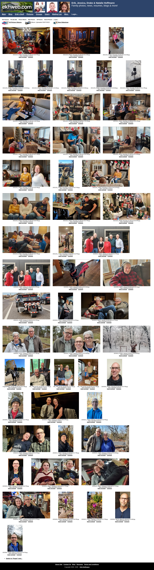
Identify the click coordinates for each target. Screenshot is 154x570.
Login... (75, 14)
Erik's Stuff (19, 14)
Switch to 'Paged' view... (14, 558)
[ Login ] (56, 19)
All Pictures (40, 19)
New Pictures (6, 19)
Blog (10, 14)
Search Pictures (48, 19)
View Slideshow (63, 22)
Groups (39, 14)
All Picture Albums (15, 22)
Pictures (30, 14)
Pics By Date (14, 19)
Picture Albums (23, 19)
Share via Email (23, 57)
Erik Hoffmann (85, 567)
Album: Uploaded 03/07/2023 (40, 22)
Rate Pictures (32, 19)
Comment (30, 57)
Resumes (80, 564)
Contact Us (67, 564)
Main (4, 14)
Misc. (66, 14)
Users (47, 14)
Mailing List (57, 14)
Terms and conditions (91, 564)
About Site (58, 564)
